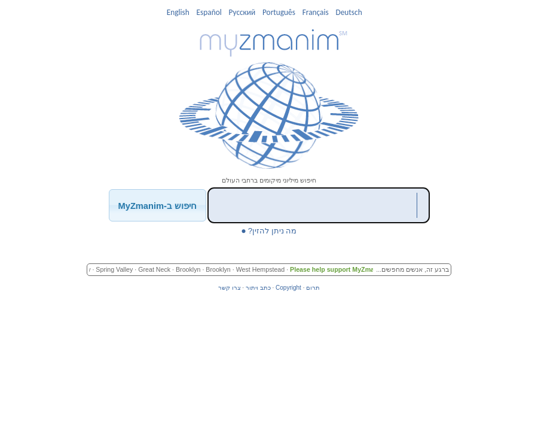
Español (209, 12)
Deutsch (348, 12)
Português (278, 12)
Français (315, 12)
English (178, 12)
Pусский (242, 12)
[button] (157, 205)
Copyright (288, 287)
